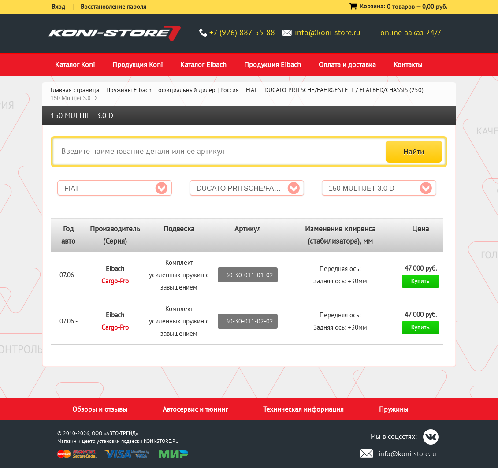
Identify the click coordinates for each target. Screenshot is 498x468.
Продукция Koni (137, 64)
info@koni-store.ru (327, 32)
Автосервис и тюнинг (195, 409)
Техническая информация (303, 409)
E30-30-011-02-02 (247, 321)
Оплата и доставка (347, 64)
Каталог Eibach (203, 64)
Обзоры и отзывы (99, 409)
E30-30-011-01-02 (247, 275)
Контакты (408, 64)
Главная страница (75, 90)
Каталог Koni (75, 64)
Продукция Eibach (272, 64)
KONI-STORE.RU (161, 441)
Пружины (394, 409)
